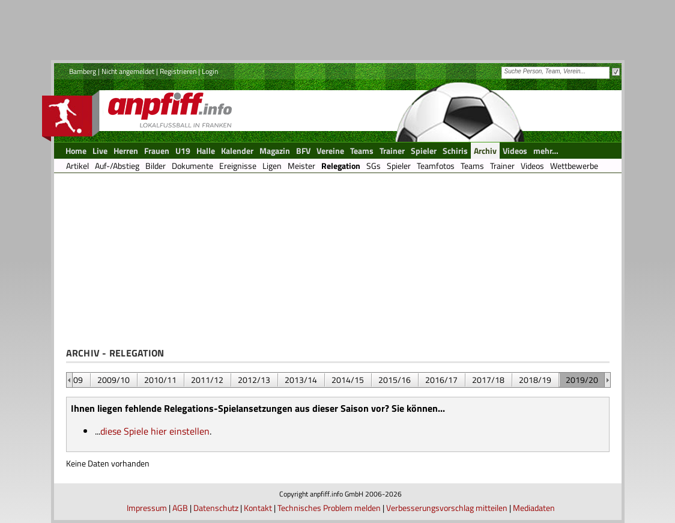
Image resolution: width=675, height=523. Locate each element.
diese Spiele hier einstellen (155, 431)
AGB (180, 507)
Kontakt (258, 507)
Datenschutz (215, 507)
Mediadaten (534, 507)
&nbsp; (69, 380)
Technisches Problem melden (329, 507)
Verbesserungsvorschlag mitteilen (446, 507)
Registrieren (178, 71)
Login (210, 71)
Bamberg (82, 71)
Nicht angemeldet (127, 71)
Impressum (147, 507)
